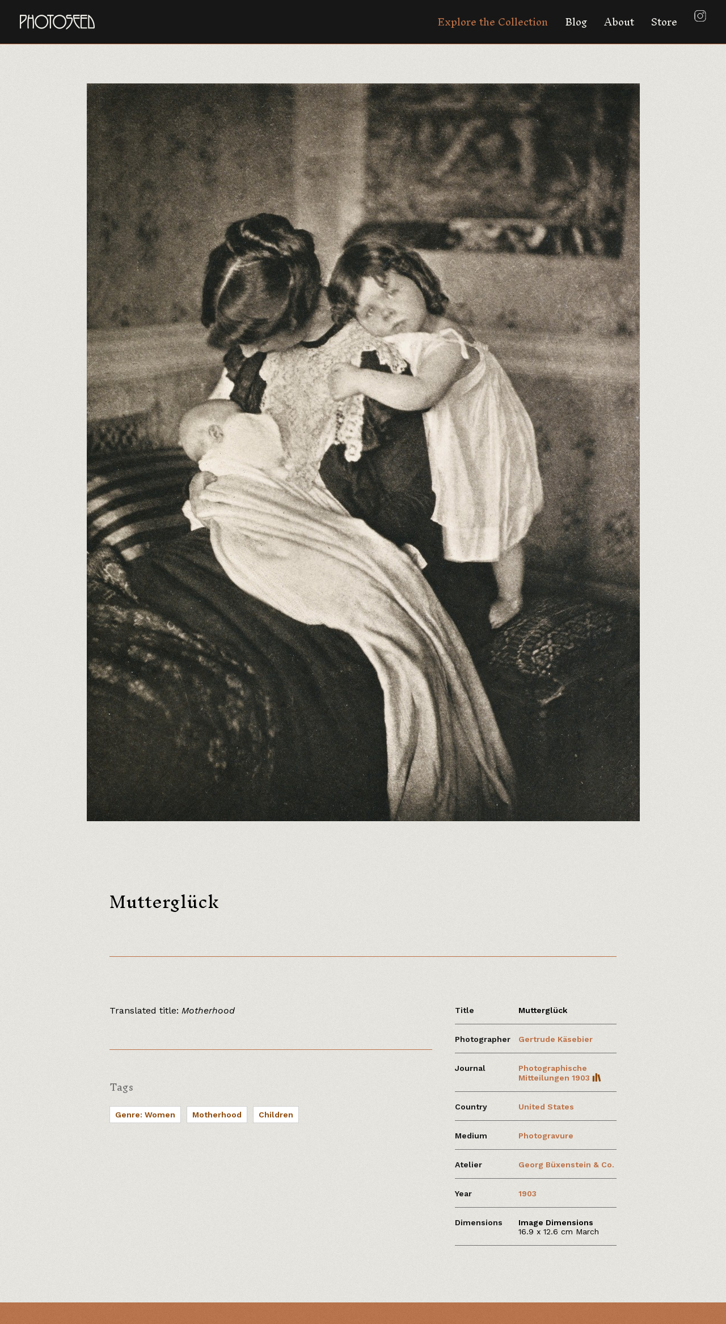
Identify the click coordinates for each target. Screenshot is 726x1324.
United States (546, 1106)
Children (276, 1114)
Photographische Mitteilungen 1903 (559, 1073)
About (619, 21)
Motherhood (217, 1114)
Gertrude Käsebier (555, 1039)
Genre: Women (145, 1114)
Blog (576, 21)
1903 (527, 1193)
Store (664, 21)
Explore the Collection (492, 21)
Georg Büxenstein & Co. (566, 1164)
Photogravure (545, 1135)
